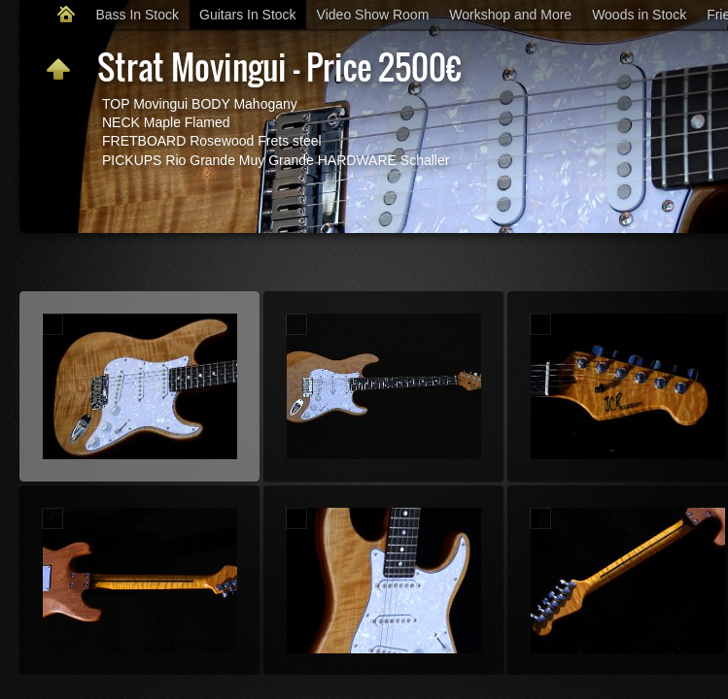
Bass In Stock (137, 14)
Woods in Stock (639, 14)
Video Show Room (373, 14)
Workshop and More (510, 14)
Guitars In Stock (247, 14)
